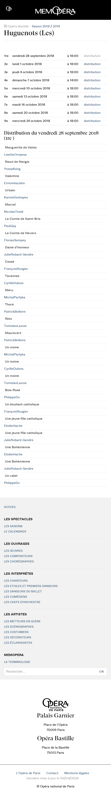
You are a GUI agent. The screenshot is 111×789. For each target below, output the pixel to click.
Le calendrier (15, 531)
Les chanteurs (16, 580)
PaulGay (10, 226)
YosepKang (12, 168)
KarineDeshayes (16, 197)
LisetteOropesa (15, 154)
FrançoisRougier (16, 268)
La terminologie (17, 662)
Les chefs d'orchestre (22, 602)
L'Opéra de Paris (28, 773)
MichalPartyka (14, 297)
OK (101, 671)
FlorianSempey (15, 240)
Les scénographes (19, 626)
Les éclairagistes (18, 643)
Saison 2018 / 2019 (46, 26)
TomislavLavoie (15, 325)
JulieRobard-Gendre (18, 254)
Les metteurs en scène (22, 621)
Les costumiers (16, 632)
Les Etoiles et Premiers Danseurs (31, 586)
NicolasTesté (13, 211)
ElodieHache (13, 425)
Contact (52, 773)
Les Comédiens (15, 597)
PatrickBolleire (15, 311)
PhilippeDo (12, 397)
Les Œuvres (13, 551)
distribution (92, 64)
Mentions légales (76, 773)
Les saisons (13, 526)
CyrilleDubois (13, 283)
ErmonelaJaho (14, 183)
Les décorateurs (17, 637)
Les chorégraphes (19, 561)
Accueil (10, 507)
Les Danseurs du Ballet (23, 591)
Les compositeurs (18, 556)
